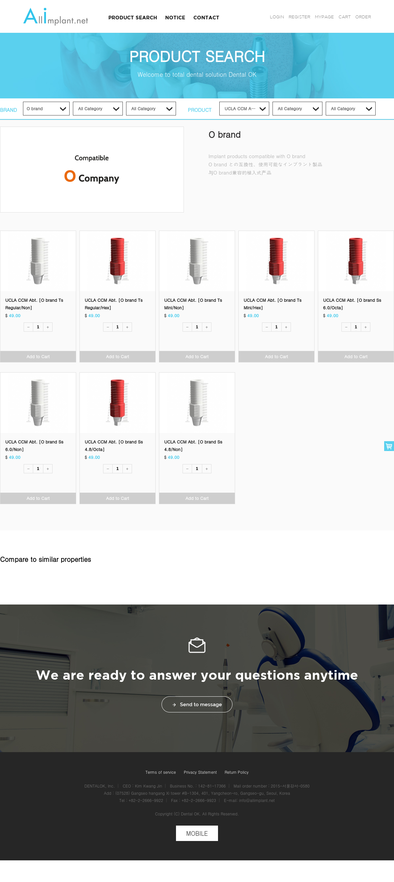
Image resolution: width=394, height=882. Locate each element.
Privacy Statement (200, 772)
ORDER (363, 16)
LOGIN (277, 16)
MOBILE (197, 833)
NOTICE (175, 17)
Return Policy (237, 772)
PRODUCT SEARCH (132, 17)
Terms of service (160, 772)
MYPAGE (324, 16)
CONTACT (206, 17)
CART (345, 16)
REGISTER (299, 16)
